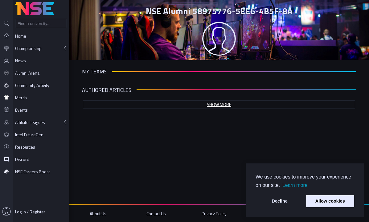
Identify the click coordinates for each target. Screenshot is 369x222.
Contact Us (156, 213)
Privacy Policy (214, 213)
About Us (98, 213)
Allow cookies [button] (330, 201)
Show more (219, 104)
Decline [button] (280, 201)
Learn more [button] (295, 185)
